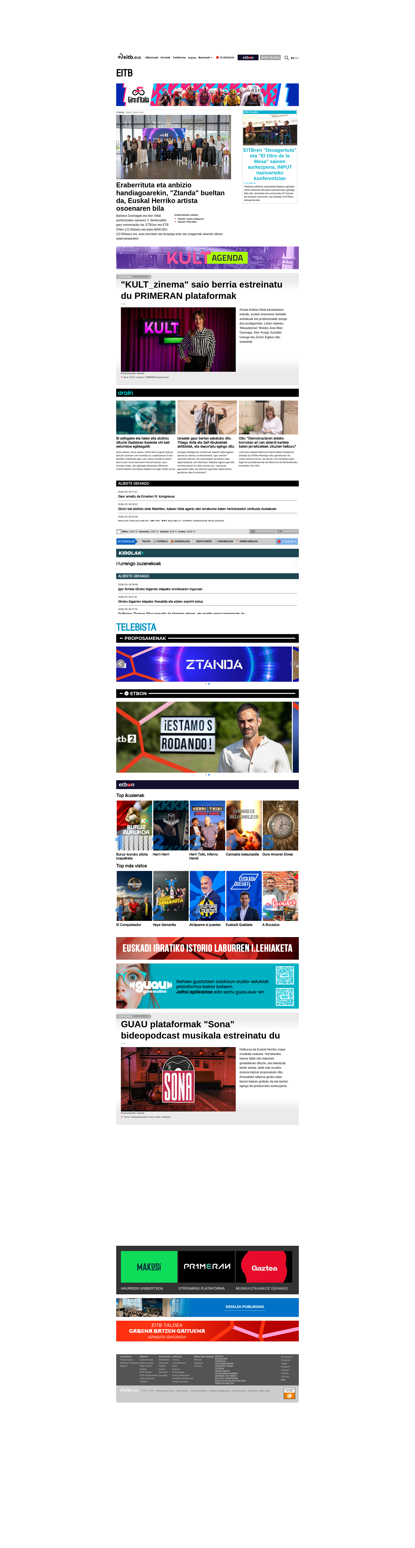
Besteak (204, 57)
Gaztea (143, 1369)
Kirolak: (177, 1357)
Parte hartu (222, 1371)
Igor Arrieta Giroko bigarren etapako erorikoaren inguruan (160, 589)
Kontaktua (253, 1391)
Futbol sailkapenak (180, 1375)
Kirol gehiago (178, 1372)
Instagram (285, 1367)
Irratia (192, 57)
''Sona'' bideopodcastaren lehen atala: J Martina (147, 1117)
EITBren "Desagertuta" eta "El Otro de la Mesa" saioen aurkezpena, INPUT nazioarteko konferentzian (269, 164)
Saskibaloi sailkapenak (182, 1378)
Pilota (174, 1366)
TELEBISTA (136, 628)
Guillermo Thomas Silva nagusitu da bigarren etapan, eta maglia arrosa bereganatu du (181, 614)
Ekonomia (163, 1363)
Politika (162, 1366)
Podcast (143, 1381)
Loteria (219, 1368)
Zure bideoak (288, 531)
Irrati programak (147, 1378)
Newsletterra (287, 1357)
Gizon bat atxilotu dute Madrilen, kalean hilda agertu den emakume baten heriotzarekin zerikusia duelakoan (197, 509)
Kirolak (165, 57)
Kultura (162, 1369)
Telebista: (126, 1357)
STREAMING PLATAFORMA (201, 1288)
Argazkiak (198, 1363)
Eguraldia (163, 1375)
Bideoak (123, 1366)
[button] (206, 684)
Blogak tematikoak (226, 1378)
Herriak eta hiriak (226, 1376)
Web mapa (265, 1391)
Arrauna (175, 1369)
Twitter (284, 1363)
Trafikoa (220, 1361)
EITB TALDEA (270, 57)
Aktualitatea (164, 1360)
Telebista (179, 57)
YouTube (285, 1376)
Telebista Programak (129, 1363)
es (297, 58)
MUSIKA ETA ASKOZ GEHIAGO (262, 1288)
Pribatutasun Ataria (165, 1391)
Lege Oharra (182, 1391)
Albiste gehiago (133, 483)
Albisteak (151, 57)
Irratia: (144, 1357)
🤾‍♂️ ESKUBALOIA (224, 541)
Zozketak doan (224, 1366)
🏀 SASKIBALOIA (180, 541)
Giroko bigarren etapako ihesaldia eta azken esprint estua (160, 601)
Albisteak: (165, 1357)
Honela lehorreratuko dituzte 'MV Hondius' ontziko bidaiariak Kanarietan (171, 521)
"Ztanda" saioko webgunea (190, 219)
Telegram (285, 1370)
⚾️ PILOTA (144, 541)
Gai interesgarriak (226, 1373)
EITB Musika (145, 1372)
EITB (124, 73)
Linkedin (285, 1373)
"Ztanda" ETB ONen (187, 222)
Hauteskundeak (224, 1364)
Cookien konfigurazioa (220, 1391)
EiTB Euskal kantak (149, 1375)
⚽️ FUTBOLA (160, 541)
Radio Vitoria (146, 1366)
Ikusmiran (163, 1372)
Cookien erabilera (198, 1391)
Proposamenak (145, 638)
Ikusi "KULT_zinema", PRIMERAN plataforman (146, 377)
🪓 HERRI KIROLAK (247, 541)
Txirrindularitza (179, 1363)
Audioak (198, 1366)
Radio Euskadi (146, 1363)
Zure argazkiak (262, 531)
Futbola (175, 1360)
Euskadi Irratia (146, 1360)
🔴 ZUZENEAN (285, 541)
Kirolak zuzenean (180, 1381)
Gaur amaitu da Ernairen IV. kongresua (146, 496)
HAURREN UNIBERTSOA (142, 1288)
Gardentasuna (239, 1391)
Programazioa (126, 1360)
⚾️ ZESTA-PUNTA (202, 541)
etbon (138, 693)
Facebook (285, 1360)
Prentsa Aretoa (224, 1383)
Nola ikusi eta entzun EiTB (230, 1381)
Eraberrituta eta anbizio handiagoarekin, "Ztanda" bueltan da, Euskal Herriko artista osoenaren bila (170, 196)
